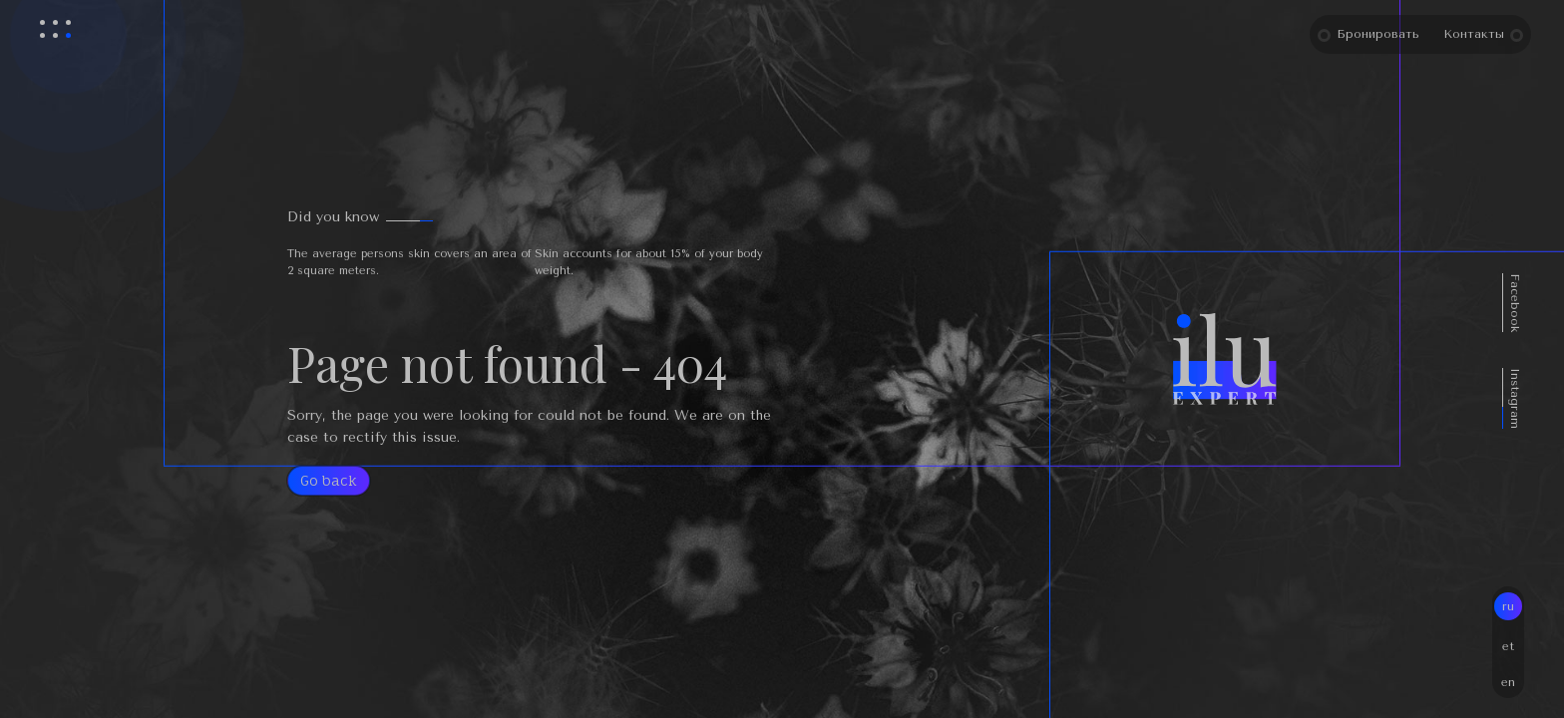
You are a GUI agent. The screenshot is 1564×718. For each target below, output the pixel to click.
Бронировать (1397, 34)
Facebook (1540, 302)
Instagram (1540, 398)
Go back (328, 480)
